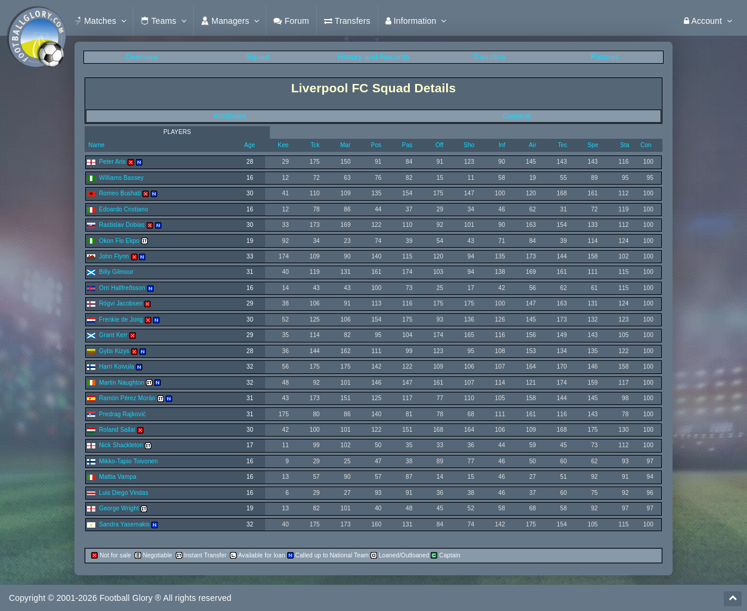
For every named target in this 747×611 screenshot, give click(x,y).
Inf (502, 145)
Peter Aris (112, 161)
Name (95, 145)
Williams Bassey (121, 177)
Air (533, 145)
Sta (624, 145)
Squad (258, 56)
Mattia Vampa (117, 476)
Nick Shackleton (121, 445)
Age (249, 145)
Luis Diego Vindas (123, 493)
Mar (345, 145)
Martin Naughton (121, 382)
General (517, 115)
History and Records (373, 56)
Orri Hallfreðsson (122, 288)
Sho (468, 145)
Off (439, 145)
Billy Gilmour (116, 272)
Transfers (489, 56)
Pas (407, 145)
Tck (314, 145)
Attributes (230, 115)
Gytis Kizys (114, 351)
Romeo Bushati (120, 193)
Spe (592, 145)
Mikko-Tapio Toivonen (128, 461)
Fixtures (605, 56)
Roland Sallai (117, 429)
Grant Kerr (113, 335)
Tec (562, 145)
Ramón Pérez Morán (127, 398)
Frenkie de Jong (121, 319)
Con (646, 145)
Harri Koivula (116, 366)
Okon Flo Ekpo (119, 241)
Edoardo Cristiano (123, 209)
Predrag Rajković (122, 414)
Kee (283, 145)
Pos (376, 145)
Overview (142, 56)
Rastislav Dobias (122, 225)
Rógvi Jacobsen (120, 303)
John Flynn (114, 256)
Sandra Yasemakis (124, 524)
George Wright (119, 508)
